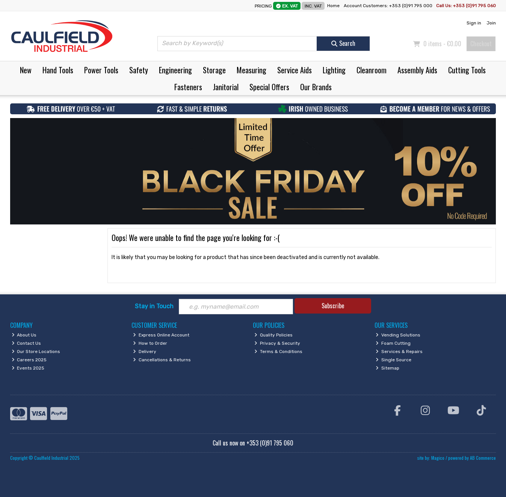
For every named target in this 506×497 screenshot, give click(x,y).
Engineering (175, 70)
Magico (437, 458)
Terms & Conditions (278, 351)
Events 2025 (28, 368)
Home (333, 5)
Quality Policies (273, 335)
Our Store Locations (36, 351)
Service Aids (294, 70)
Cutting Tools (467, 70)
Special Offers (269, 86)
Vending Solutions (398, 335)
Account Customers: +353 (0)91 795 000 (388, 5)
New (26, 70)
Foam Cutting (393, 343)
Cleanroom (371, 70)
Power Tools (101, 70)
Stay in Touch (154, 306)
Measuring (251, 70)
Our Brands (316, 86)
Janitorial (226, 86)
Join (491, 23)
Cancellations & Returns (162, 359)
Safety (138, 70)
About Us (24, 335)
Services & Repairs (399, 351)
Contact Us (26, 343)
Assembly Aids (417, 70)
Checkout (481, 43)
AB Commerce (483, 458)
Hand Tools (57, 70)
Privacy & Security (277, 343)
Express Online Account (161, 335)
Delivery (144, 351)
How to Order (150, 343)
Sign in (474, 23)
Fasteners (188, 86)
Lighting (334, 70)
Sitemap (387, 368)
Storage (214, 70)
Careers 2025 (29, 359)
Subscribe (333, 305)
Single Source (393, 359)
